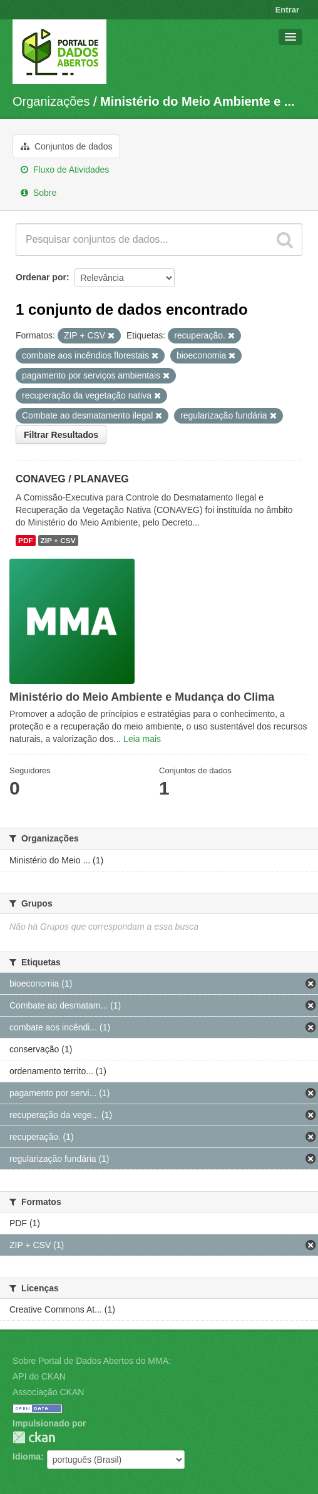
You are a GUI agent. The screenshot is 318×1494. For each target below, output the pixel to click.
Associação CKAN (48, 1392)
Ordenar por (41, 277)
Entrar (287, 9)
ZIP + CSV (58, 540)
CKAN (34, 1437)
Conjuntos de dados (66, 146)
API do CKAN (39, 1376)
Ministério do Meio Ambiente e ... (197, 101)
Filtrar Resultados (61, 435)
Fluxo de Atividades (65, 170)
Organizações (51, 101)
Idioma (27, 1456)
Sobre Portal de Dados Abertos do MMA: (92, 1361)
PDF (25, 540)
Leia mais (142, 739)
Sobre (38, 193)
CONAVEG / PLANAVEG (72, 479)
